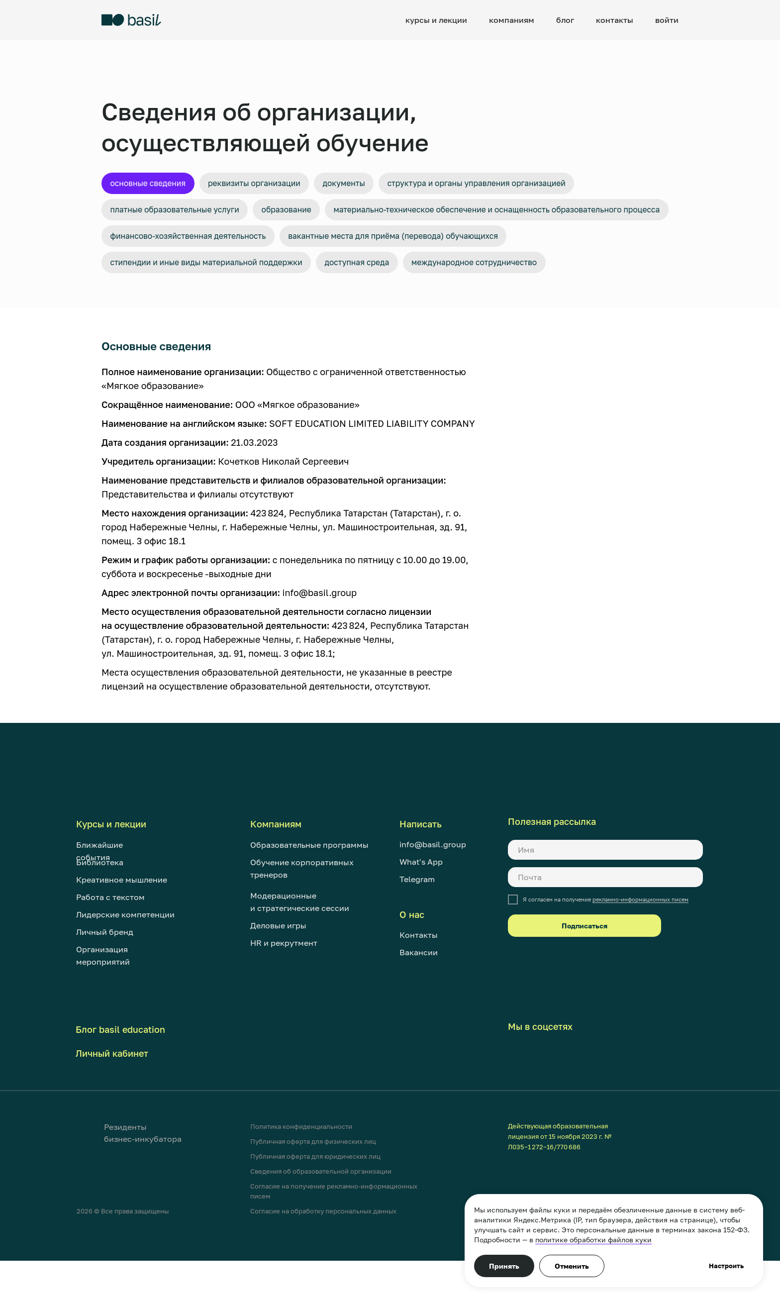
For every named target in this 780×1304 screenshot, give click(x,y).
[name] (605, 893)
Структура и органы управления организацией (529, 184)
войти (667, 20)
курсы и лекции (436, 20)
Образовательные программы (309, 888)
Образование (313, 214)
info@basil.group (432, 888)
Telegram (417, 922)
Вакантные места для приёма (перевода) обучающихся (436, 274)
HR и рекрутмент (283, 986)
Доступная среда (394, 304)
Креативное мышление (121, 923)
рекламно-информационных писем (640, 943)
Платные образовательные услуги (185, 214)
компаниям (511, 20)
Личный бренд (104, 975)
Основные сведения (154, 184)
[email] (605, 920)
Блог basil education (120, 1072)
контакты (614, 20)
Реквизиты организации (275, 184)
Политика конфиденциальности (301, 1170)
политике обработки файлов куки (593, 1239)
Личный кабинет (112, 1096)
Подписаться (584, 969)
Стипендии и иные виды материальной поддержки (222, 304)
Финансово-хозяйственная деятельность (201, 274)
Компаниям (275, 867)
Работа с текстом (110, 940)
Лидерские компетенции (125, 958)
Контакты (418, 978)
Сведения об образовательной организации (320, 1214)
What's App (421, 905)
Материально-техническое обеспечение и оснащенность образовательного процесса (299, 244)
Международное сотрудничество (527, 304)
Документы (377, 184)
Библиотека (99, 905)
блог (565, 20)
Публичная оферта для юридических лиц (315, 1200)
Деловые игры (278, 969)
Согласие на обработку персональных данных (323, 1254)
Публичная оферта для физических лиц (313, 1185)
